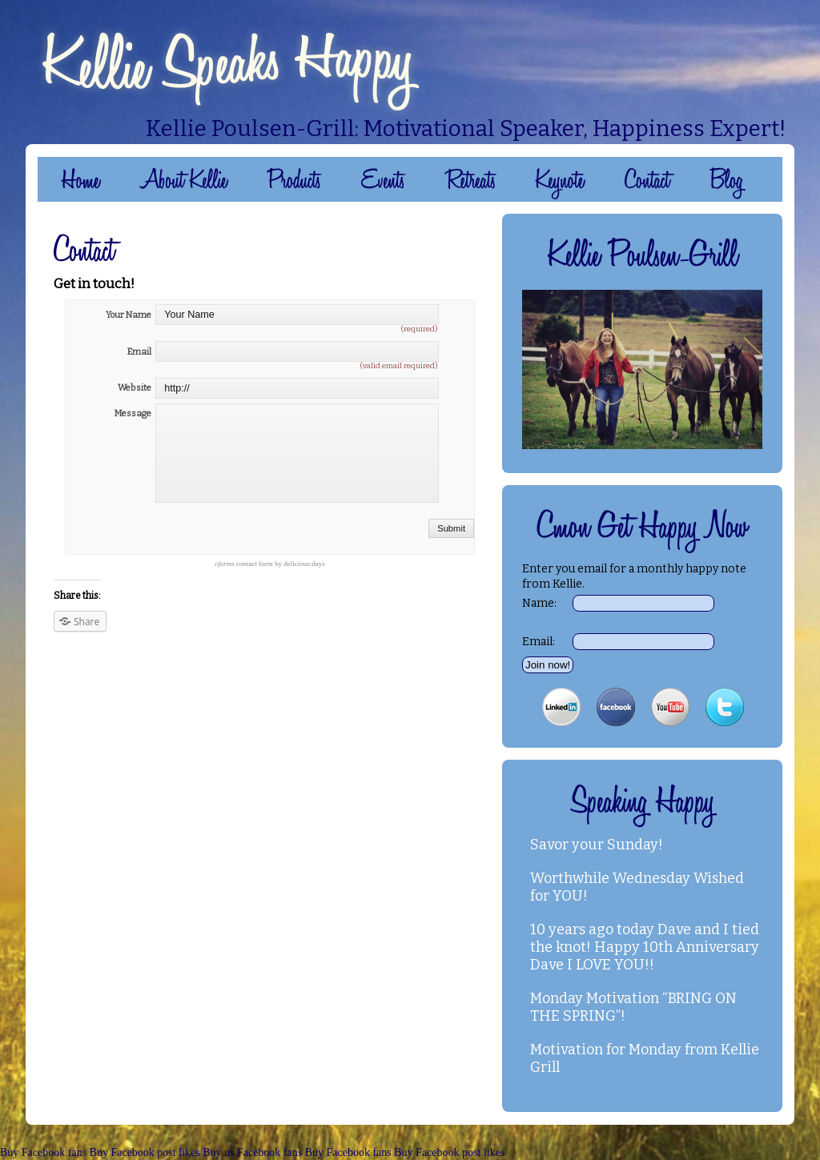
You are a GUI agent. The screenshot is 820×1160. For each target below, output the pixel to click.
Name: (539, 603)
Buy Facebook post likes (145, 1152)
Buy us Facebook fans (252, 1152)
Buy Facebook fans (43, 1152)
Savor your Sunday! (596, 844)
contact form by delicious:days (269, 564)
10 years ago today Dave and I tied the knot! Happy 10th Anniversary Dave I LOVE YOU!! (644, 947)
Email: (538, 641)
